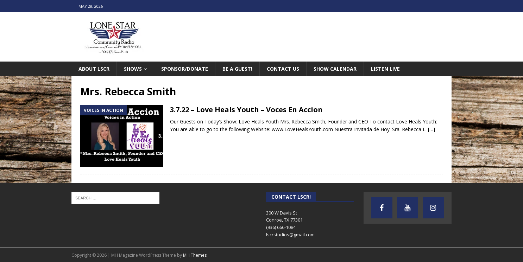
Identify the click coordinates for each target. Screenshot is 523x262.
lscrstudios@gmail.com (290, 234)
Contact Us (283, 68)
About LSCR (93, 68)
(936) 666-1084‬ (281, 227)
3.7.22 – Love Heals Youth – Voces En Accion (246, 109)
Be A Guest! (237, 68)
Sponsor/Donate (184, 68)
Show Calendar (335, 68)
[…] (431, 129)
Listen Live (385, 68)
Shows (133, 68)
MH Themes (195, 255)
